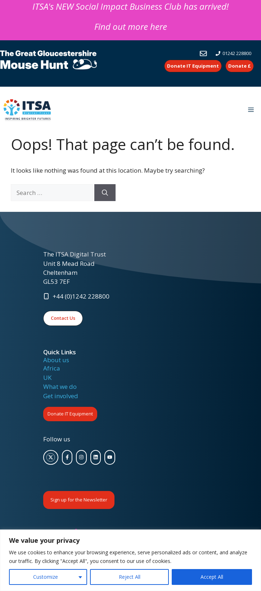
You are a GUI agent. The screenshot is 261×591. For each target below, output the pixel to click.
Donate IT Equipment (70, 413)
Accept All (212, 576)
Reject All (129, 576)
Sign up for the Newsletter (78, 499)
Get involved (60, 396)
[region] (130, 560)
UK (47, 377)
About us (56, 360)
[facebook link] (67, 457)
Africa (51, 368)
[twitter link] (50, 457)
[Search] (105, 192)
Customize (45, 576)
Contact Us (63, 318)
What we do (60, 386)
